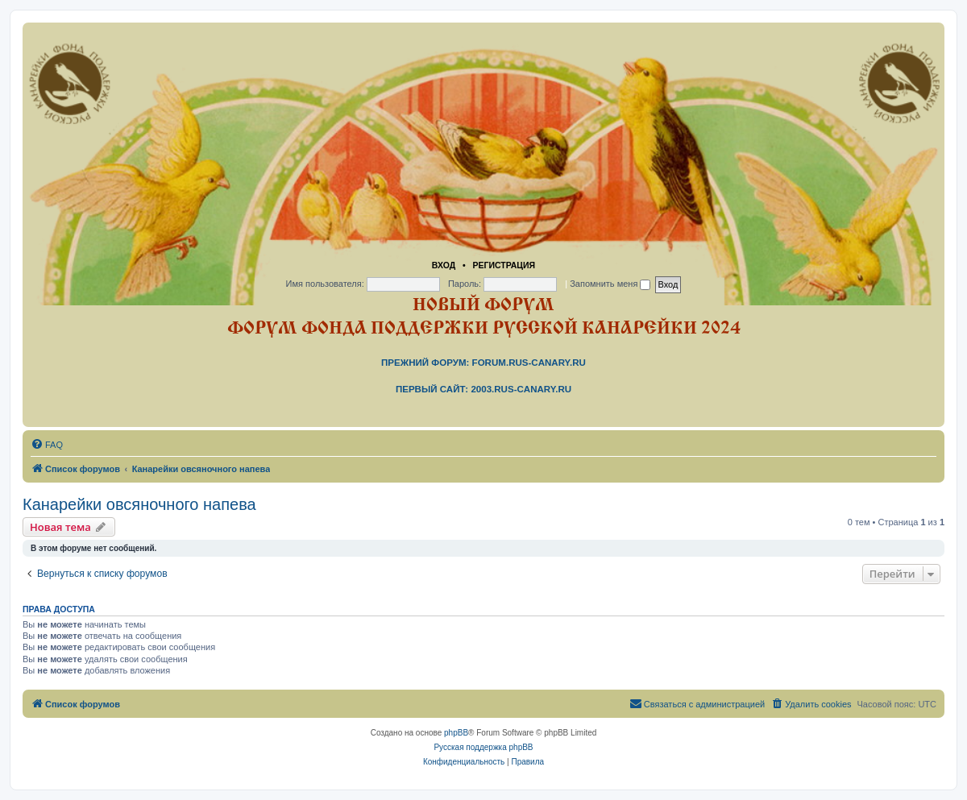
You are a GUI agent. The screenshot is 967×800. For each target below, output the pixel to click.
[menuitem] (47, 444)
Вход (443, 265)
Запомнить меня (610, 283)
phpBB (456, 732)
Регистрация (503, 265)
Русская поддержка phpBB (483, 747)
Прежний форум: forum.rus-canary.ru (483, 362)
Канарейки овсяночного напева (139, 504)
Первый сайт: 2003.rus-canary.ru (483, 389)
